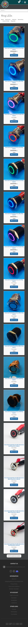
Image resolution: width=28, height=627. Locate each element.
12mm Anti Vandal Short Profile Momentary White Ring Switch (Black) (14, 511)
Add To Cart (14, 55)
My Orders (14, 598)
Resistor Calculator (14, 589)
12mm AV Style (5, 21)
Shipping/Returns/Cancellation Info (14, 581)
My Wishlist (14, 600)
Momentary (20, 19)
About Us (14, 579)
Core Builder (14, 614)
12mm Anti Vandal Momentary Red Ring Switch (14, 148)
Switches (14, 19)
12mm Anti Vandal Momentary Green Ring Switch (14, 49)
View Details (14, 353)
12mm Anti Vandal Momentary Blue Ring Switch (14, 82)
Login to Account (14, 595)
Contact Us (14, 603)
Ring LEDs (13, 21)
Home (2, 19)
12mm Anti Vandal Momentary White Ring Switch (14, 313)
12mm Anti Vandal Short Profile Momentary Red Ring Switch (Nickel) (14, 544)
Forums (14, 609)
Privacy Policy (14, 584)
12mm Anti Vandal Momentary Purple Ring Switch (14, 115)
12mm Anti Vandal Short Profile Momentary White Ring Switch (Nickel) (14, 478)
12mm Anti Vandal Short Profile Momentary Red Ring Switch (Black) (14, 445)
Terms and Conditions (14, 586)
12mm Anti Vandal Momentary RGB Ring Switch (14, 379)
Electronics (8, 19)
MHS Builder (14, 611)
